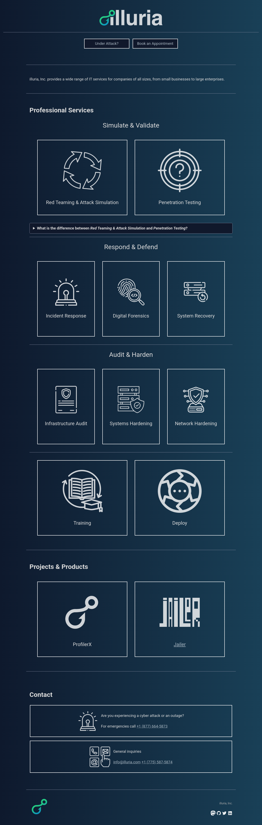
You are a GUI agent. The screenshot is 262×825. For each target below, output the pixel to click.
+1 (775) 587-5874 (156, 762)
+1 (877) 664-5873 (152, 726)
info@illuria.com (127, 762)
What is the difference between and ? (112, 228)
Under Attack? (107, 43)
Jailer (180, 644)
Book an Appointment (155, 43)
